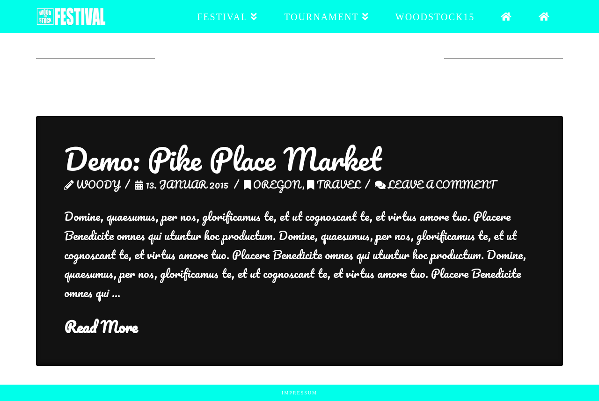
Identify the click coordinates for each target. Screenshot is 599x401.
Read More (101, 327)
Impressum (299, 392)
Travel (333, 184)
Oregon (273, 184)
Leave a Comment (435, 184)
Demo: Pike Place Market (222, 158)
